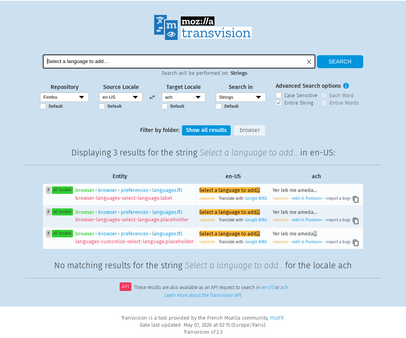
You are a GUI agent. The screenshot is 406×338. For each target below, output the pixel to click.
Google (251, 198)
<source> (208, 198)
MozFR (277, 318)
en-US (267, 287)
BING (263, 198)
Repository (64, 87)
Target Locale (183, 87)
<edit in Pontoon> (307, 198)
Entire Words (344, 103)
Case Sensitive (300, 95)
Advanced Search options (308, 86)
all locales (62, 190)
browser (250, 130)
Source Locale (121, 87)
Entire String (298, 103)
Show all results (206, 130)
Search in (241, 87)
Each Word (342, 95)
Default (56, 106)
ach (284, 287)
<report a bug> (337, 198)
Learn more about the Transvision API (202, 295)
